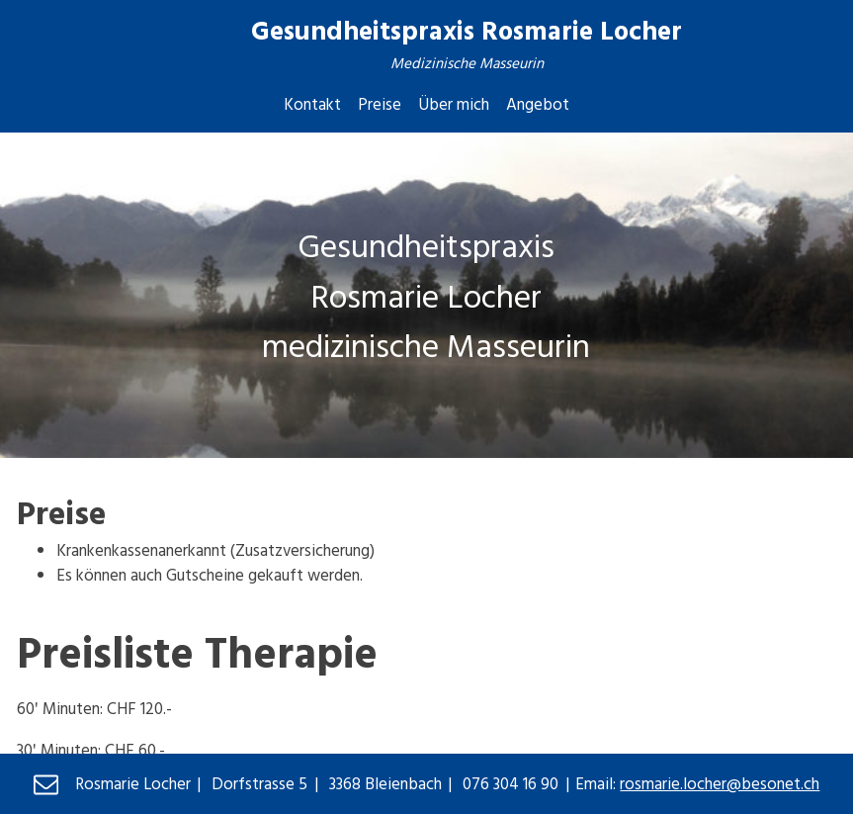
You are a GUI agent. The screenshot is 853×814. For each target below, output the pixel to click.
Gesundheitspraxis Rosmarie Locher (466, 29)
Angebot (537, 103)
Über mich (453, 103)
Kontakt (312, 103)
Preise (379, 103)
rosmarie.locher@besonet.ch (719, 782)
